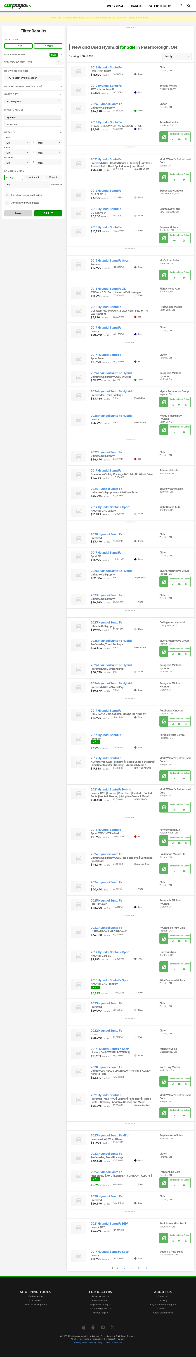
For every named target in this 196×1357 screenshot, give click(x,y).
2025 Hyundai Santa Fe (106, 900)
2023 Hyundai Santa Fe (106, 595)
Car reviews (35, 1300)
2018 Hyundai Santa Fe (106, 67)
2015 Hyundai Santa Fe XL (108, 288)
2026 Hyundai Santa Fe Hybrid (111, 373)
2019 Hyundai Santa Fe (106, 327)
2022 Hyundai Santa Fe (106, 452)
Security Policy (95, 1343)
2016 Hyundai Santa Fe (106, 830)
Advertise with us (100, 1296)
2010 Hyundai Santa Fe (106, 85)
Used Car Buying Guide (36, 1304)
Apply (48, 213)
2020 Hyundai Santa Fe (106, 534)
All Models (33, 124)
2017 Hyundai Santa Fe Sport (110, 1049)
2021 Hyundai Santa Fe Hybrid (111, 789)
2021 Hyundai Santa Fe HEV (109, 1223)
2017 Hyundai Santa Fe (106, 355)
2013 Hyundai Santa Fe (106, 735)
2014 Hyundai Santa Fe (106, 122)
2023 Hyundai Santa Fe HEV (110, 1135)
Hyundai (33, 117)
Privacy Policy (80, 1343)
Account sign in (100, 1312)
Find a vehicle (36, 1296)
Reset (18, 213)
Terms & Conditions (113, 1343)
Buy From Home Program (163, 1304)
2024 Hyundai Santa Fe (106, 104)
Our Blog (163, 1300)
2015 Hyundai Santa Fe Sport (110, 260)
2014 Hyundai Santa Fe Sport (110, 507)
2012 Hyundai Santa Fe (106, 190)
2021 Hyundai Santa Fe (106, 159)
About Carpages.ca (163, 1312)
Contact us (163, 1296)
